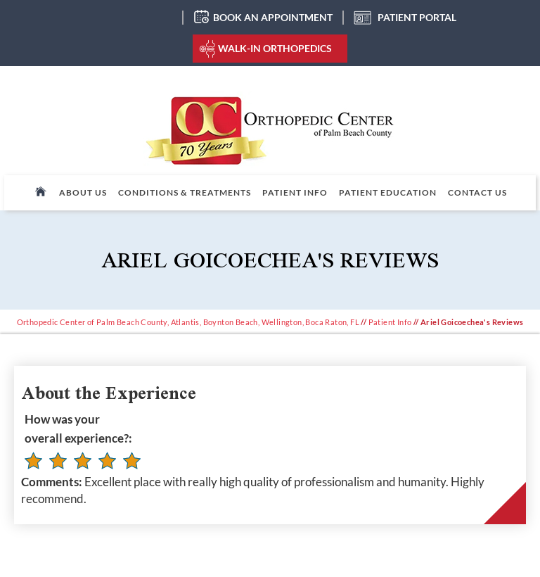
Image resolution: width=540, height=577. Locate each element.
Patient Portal (417, 17)
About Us (83, 192)
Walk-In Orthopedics (275, 48)
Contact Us (477, 192)
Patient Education (388, 192)
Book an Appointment (273, 17)
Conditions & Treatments (184, 192)
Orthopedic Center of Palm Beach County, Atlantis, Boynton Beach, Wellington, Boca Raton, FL (188, 321)
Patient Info (295, 192)
